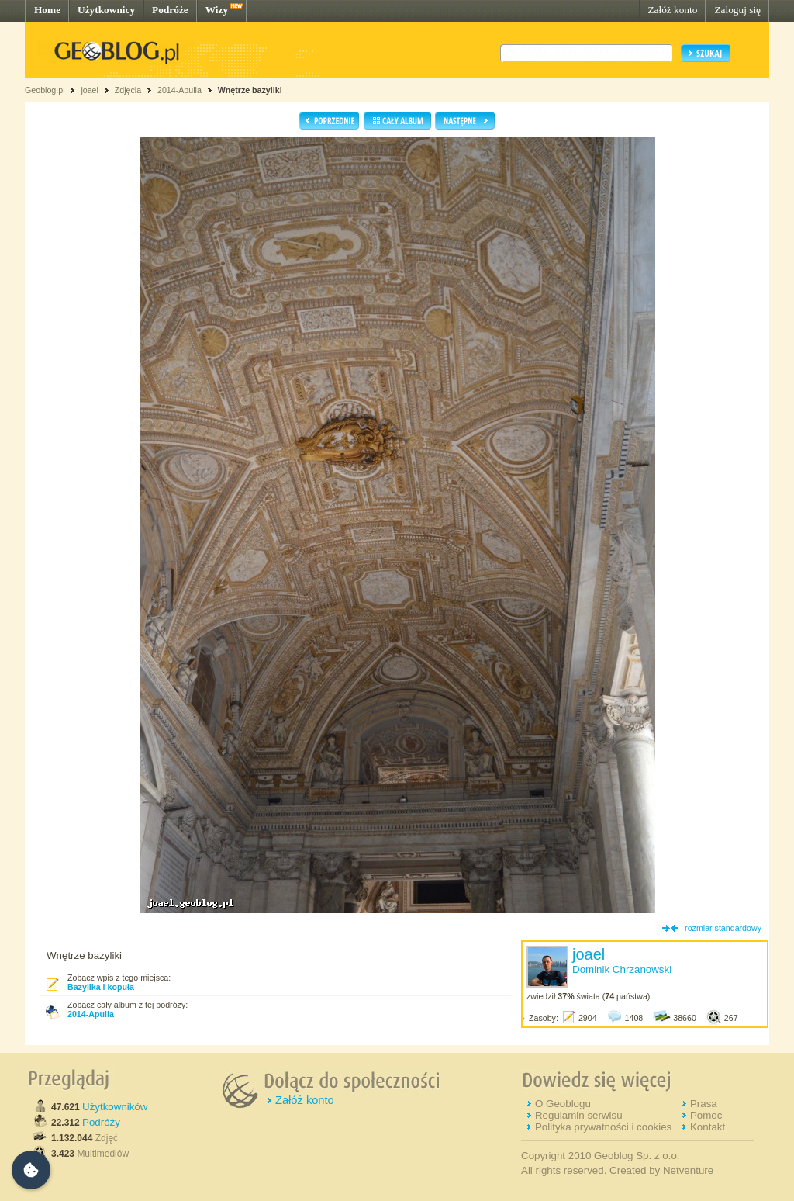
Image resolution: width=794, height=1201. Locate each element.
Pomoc (706, 1115)
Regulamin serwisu (579, 1115)
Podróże (170, 10)
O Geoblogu (563, 1103)
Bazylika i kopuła (100, 987)
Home (47, 10)
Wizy (216, 10)
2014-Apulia (179, 90)
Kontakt (707, 1127)
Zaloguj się (737, 10)
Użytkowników (114, 1107)
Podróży (101, 1122)
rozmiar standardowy (723, 928)
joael (89, 90)
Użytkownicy (106, 10)
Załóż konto (672, 10)
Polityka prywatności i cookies (603, 1127)
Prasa (703, 1103)
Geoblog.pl (45, 90)
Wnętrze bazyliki (250, 90)
